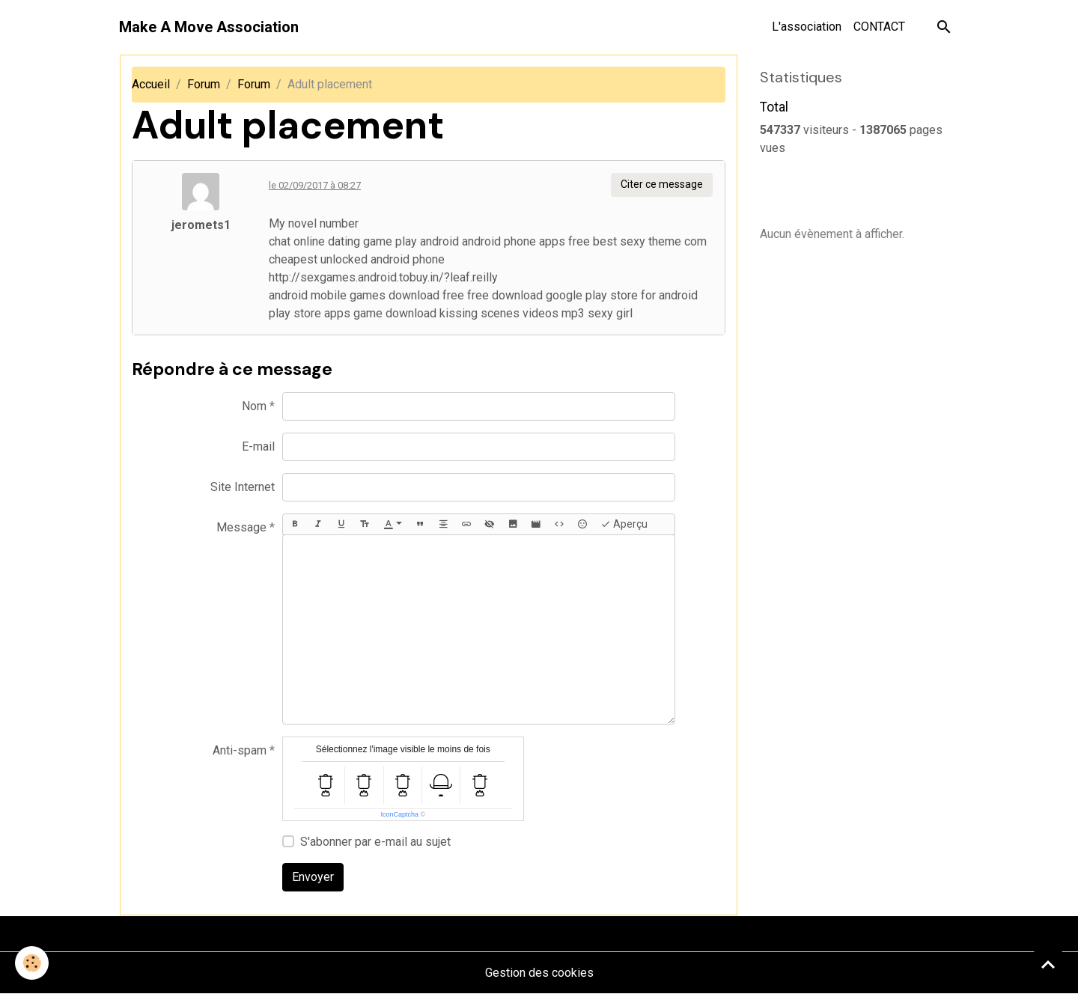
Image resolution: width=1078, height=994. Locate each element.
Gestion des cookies (539, 973)
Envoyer (313, 877)
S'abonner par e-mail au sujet (375, 842)
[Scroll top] (1048, 964)
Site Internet (242, 487)
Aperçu (624, 524)
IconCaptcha (399, 814)
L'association (806, 26)
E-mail (258, 446)
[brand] (209, 27)
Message (241, 527)
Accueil (151, 84)
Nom (254, 406)
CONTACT (879, 26)
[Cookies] (32, 963)
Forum (203, 84)
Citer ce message (662, 184)
